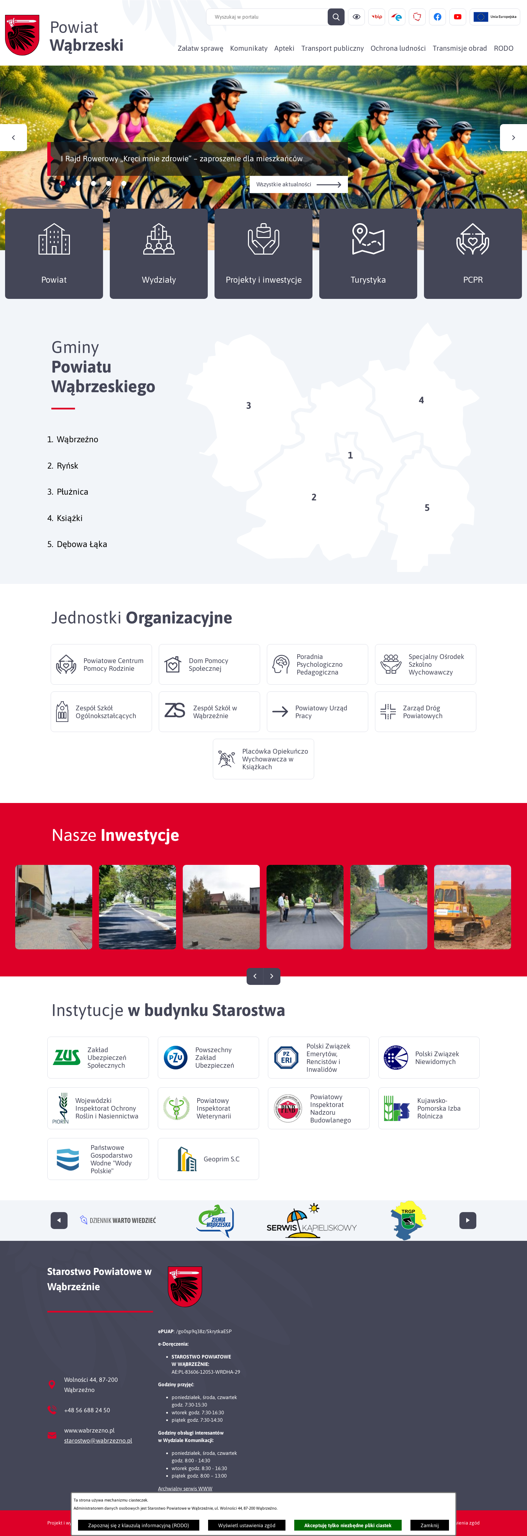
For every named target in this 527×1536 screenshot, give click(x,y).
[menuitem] (200, 48)
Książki (70, 531)
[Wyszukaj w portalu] (275, 16)
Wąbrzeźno (77, 452)
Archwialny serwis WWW (185, 1488)
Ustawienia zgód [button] (462, 1523)
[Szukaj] (336, 16)
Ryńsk (67, 478)
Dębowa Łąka (82, 557)
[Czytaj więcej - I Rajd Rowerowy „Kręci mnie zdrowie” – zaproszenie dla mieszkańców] (263, 158)
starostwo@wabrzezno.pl (98, 1440)
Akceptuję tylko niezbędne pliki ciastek (348, 1525)
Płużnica (73, 505)
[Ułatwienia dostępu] (356, 16)
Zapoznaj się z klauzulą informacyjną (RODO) (138, 1525)
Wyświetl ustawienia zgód (246, 1525)
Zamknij (430, 1525)
